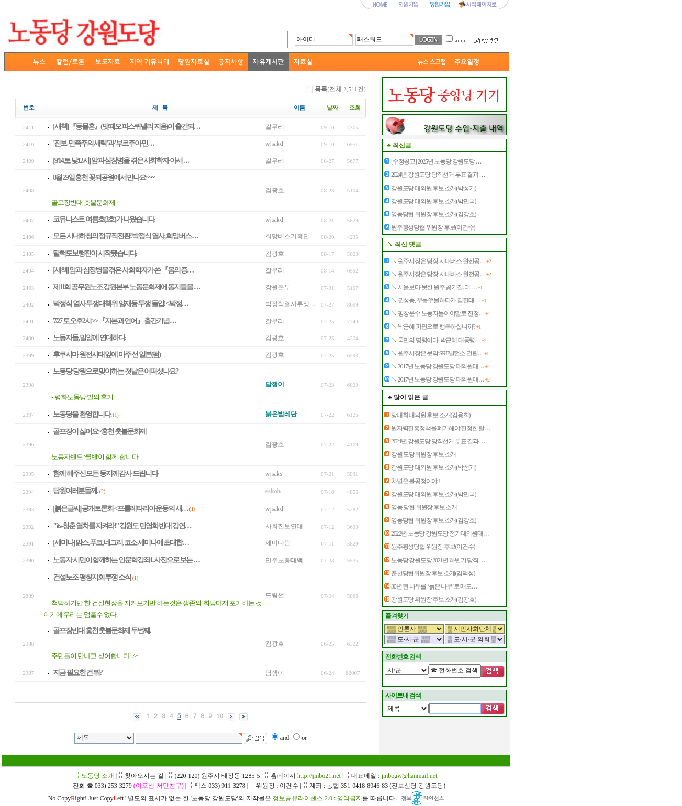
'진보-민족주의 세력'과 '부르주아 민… (103, 143)
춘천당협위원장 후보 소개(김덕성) (433, 573)
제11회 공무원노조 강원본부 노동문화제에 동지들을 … (126, 287)
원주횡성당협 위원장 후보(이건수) (433, 227)
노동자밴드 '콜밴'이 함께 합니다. (95, 457)
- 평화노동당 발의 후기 (82, 397)
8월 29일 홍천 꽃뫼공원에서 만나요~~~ (103, 177)
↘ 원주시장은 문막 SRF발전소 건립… (440, 353)
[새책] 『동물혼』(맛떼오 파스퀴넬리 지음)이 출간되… (126, 126)
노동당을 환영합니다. (82, 414)
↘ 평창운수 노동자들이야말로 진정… (440, 313)
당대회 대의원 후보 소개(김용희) (430, 415)
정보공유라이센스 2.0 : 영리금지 (317, 797)
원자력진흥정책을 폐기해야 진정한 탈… (440, 428)
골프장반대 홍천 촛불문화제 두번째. (101, 631)
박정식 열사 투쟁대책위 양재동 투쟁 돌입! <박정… (120, 304)
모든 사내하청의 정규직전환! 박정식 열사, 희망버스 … (125, 236)
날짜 (332, 108)
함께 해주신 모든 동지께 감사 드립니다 (105, 473)
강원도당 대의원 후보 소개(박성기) (433, 188)
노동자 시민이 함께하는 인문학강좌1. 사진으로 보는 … (126, 560)
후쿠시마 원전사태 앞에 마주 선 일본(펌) (106, 354)
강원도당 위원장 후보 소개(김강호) (433, 599)
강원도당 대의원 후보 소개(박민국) (433, 201)
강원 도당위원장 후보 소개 (423, 454)
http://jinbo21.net (319, 775)
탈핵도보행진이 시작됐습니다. (94, 253)
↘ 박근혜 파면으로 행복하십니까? (435, 326)
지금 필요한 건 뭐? (77, 673)
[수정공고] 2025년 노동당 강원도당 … (436, 161)
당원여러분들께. (75, 491)
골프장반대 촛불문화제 (83, 202)
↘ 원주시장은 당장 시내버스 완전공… (440, 261)
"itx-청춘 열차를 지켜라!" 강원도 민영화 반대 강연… (122, 526)
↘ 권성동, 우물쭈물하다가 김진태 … (438, 300)
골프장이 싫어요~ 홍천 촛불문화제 (99, 431)
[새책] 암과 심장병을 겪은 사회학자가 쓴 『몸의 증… (123, 270)
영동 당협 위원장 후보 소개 (424, 507)
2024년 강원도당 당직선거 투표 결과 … (438, 174)
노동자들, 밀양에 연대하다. (89, 338)
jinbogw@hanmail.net (410, 775)
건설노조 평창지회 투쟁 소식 (92, 577)
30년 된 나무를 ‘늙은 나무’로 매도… (434, 586)
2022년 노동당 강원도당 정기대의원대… (440, 533)
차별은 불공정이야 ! (415, 481)
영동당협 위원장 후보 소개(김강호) (433, 214)
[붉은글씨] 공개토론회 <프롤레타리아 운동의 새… (120, 509)
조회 (355, 108)
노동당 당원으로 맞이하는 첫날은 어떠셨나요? (115, 371)
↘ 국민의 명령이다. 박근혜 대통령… (438, 340)
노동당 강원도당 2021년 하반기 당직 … (438, 560)
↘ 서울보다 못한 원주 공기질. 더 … (436, 287)
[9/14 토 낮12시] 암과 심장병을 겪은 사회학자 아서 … (121, 161)
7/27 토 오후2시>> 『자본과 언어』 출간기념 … (114, 321)
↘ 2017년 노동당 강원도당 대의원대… (440, 366)
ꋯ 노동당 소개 (94, 775)
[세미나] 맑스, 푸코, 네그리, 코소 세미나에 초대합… (120, 543)
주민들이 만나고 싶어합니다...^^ (94, 656)
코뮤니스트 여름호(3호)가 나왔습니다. (104, 219)
